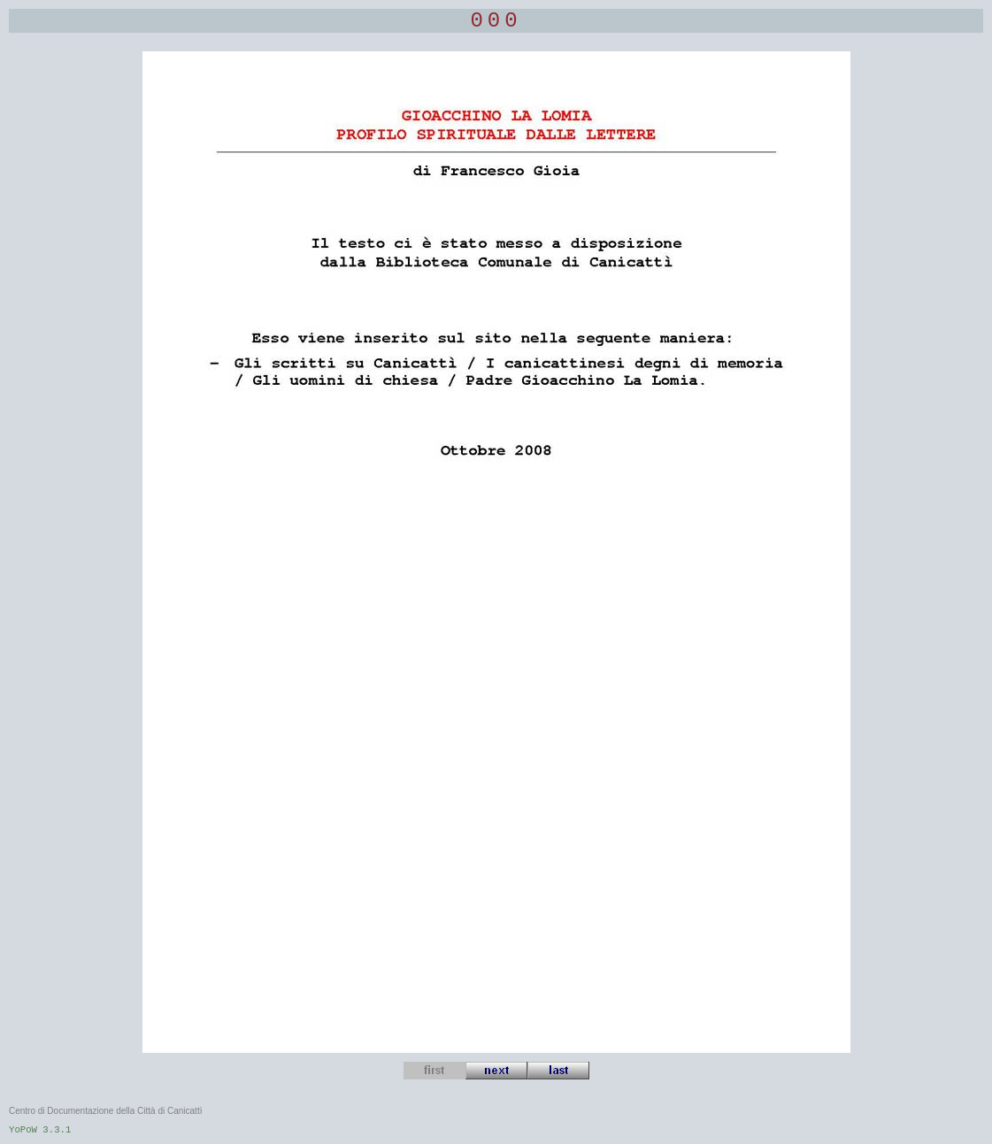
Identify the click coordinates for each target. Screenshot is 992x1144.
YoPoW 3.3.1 (40, 1130)
